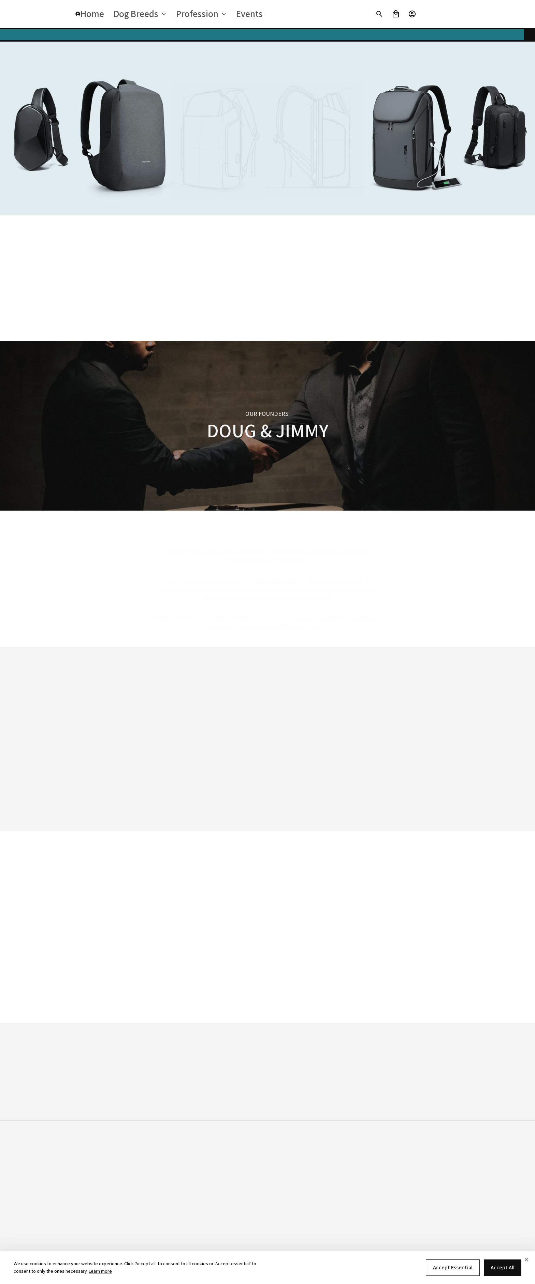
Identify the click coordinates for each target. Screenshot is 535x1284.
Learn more (100, 1271)
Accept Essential (453, 1267)
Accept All (503, 1267)
